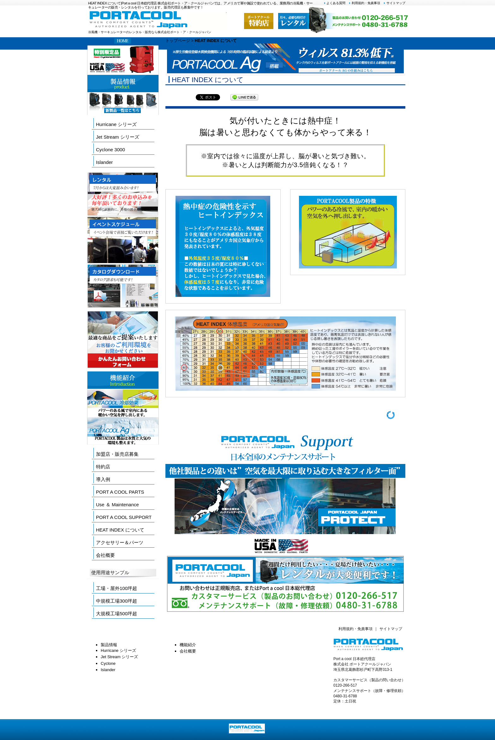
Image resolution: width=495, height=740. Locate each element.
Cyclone (108, 663)
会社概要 (105, 555)
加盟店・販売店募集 (117, 454)
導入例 (103, 479)
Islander (104, 162)
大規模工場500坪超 (116, 613)
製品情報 (109, 644)
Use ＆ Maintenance (117, 504)
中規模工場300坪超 (116, 601)
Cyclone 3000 (110, 149)
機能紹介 (188, 644)
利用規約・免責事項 (364, 3)
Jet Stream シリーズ (117, 137)
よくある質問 (335, 3)
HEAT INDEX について (120, 529)
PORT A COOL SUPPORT (124, 517)
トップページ (177, 40)
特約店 (103, 466)
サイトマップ (394, 3)
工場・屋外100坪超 (116, 588)
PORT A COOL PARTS (120, 492)
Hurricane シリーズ (116, 124)
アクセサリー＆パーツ (119, 542)
